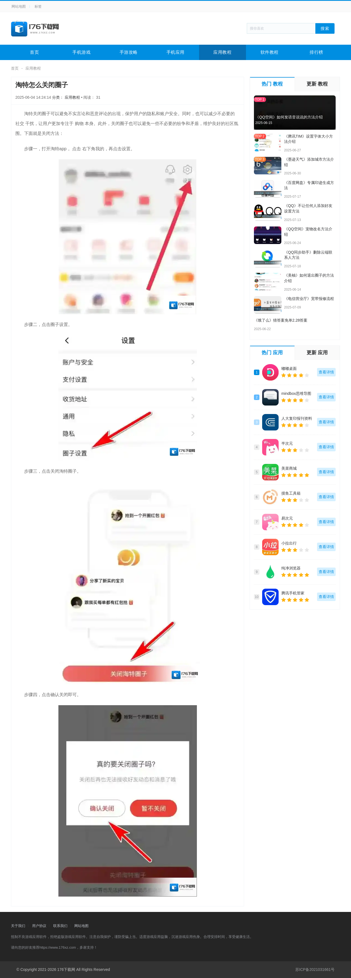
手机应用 (175, 52)
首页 (34, 52)
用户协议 (39, 926)
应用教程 (222, 52)
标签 (38, 6)
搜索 (325, 28)
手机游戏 (81, 52)
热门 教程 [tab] (272, 84)
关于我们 (18, 926)
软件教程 (270, 52)
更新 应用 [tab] (317, 352)
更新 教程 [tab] (317, 84)
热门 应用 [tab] (272, 352)
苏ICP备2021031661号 (315, 969)
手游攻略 (129, 52)
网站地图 (19, 6)
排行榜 (316, 52)
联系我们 (60, 926)
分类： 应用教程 (66, 97)
